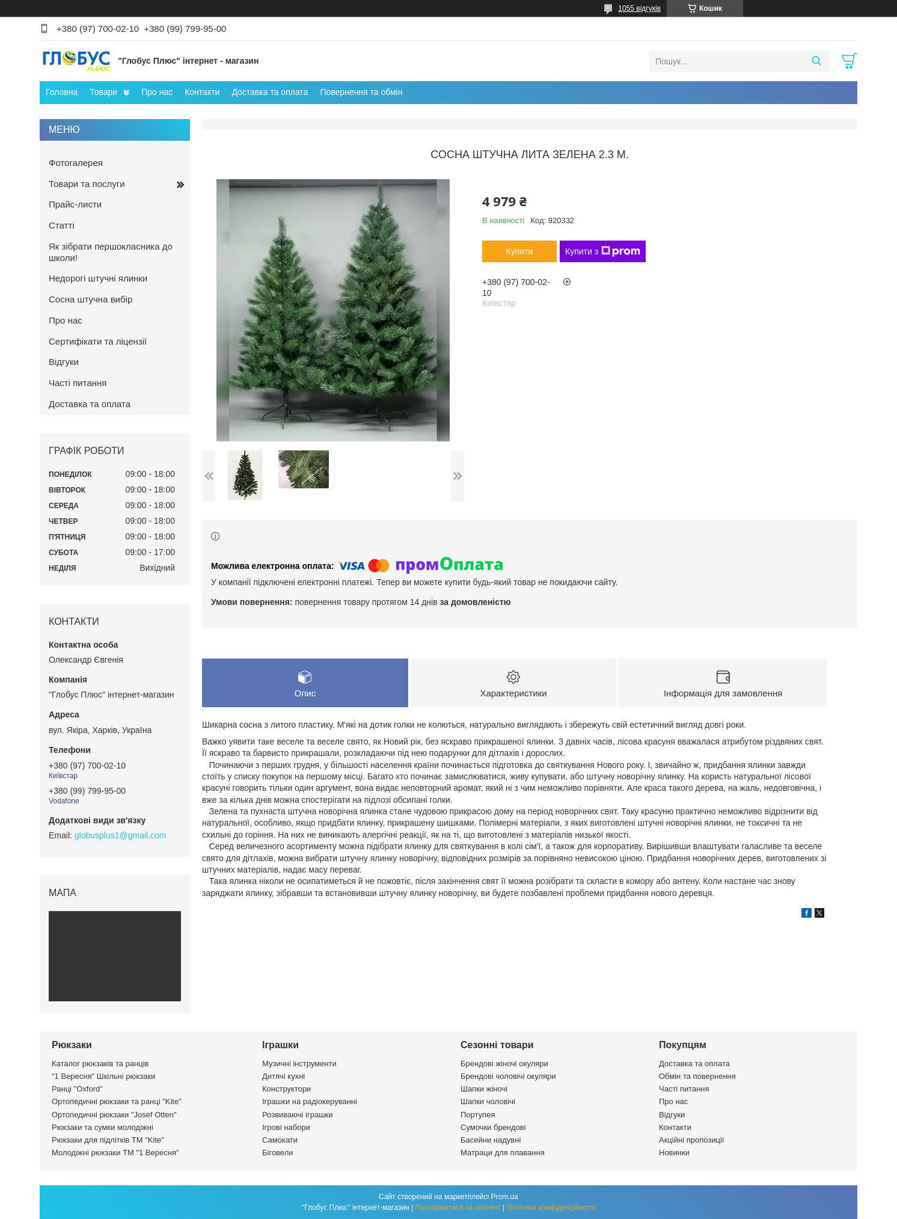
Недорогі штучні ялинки (98, 278)
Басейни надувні (491, 1139)
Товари (103, 92)
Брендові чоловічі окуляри (508, 1076)
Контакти (202, 92)
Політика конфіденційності (551, 1207)
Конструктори (286, 1088)
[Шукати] (816, 61)
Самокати (280, 1139)
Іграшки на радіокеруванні (309, 1101)
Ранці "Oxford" (77, 1088)
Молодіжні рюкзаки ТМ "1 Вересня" (115, 1152)
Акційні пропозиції (691, 1139)
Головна (62, 92)
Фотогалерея (76, 163)
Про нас (157, 92)
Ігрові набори (286, 1127)
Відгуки (64, 362)
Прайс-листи (75, 204)
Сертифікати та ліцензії (98, 341)
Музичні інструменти (299, 1063)
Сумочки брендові (493, 1127)
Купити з (602, 251)
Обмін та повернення (697, 1076)
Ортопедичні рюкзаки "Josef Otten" (114, 1114)
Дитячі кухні (283, 1076)
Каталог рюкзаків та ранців (100, 1063)
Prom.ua (504, 1197)
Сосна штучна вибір (90, 299)
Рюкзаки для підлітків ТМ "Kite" (108, 1139)
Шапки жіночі (484, 1088)
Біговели (277, 1152)
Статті (62, 225)
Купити (519, 251)
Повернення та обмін (361, 92)
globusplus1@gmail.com (121, 835)
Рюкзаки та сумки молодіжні (102, 1127)
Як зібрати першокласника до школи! (111, 252)
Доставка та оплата (269, 92)
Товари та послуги (87, 184)
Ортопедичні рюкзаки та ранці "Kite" (117, 1101)
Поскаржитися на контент (457, 1207)
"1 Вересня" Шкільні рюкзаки (103, 1076)
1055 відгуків (639, 8)
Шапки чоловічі (488, 1101)
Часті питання (77, 383)
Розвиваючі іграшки (297, 1114)
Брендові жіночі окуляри (504, 1063)
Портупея (478, 1114)
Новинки (674, 1152)
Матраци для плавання (503, 1152)
